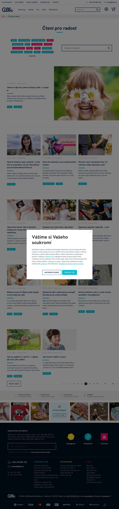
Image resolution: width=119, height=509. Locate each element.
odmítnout (43, 264)
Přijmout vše (49, 257)
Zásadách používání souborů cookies (71, 264)
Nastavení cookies (55, 261)
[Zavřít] (90, 232)
